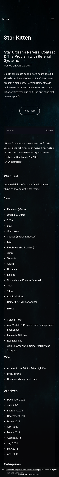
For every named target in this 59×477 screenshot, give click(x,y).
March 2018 (13, 421)
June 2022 (13, 405)
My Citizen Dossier (13, 162)
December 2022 (16, 399)
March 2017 (13, 432)
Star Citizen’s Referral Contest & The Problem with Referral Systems (29, 56)
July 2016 (12, 443)
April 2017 (12, 426)
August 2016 (14, 437)
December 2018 (16, 416)
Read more (30, 110)
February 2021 (15, 410)
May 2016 (12, 448)
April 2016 (12, 454)
